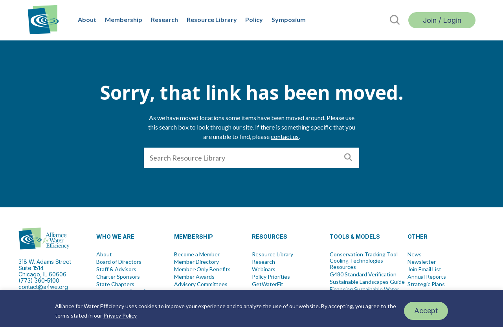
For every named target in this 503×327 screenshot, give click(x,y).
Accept (426, 311)
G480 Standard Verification (363, 274)
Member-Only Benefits (202, 269)
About (87, 19)
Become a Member (197, 254)
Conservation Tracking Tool (364, 254)
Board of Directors (118, 262)
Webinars (263, 269)
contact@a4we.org (43, 286)
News (415, 254)
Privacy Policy (120, 315)
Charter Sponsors (118, 277)
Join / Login (442, 20)
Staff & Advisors (116, 269)
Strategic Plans (426, 284)
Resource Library (212, 19)
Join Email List (424, 269)
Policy (254, 19)
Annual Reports (427, 277)
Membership (123, 19)
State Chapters (115, 284)
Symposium (289, 19)
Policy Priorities (271, 277)
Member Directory (196, 262)
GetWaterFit (267, 284)
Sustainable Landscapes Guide (367, 282)
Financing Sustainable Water (364, 289)
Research (164, 19)
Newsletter (422, 262)
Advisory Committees (201, 284)
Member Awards (194, 277)
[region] (251, 308)
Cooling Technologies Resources (356, 264)
